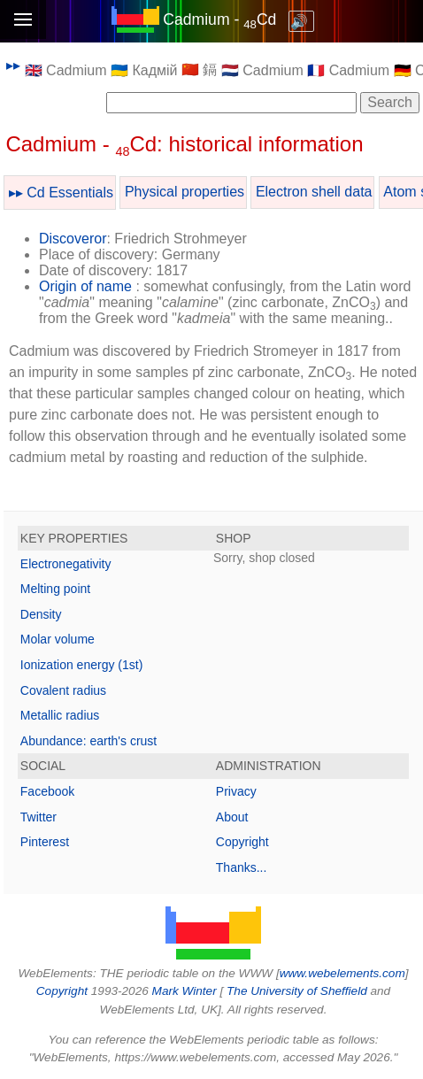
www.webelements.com (342, 973)
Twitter (38, 817)
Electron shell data (314, 191)
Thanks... (241, 867)
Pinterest (44, 842)
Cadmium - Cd (219, 19)
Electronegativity (66, 564)
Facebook (47, 791)
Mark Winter (184, 991)
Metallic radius (59, 715)
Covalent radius (63, 690)
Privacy (236, 791)
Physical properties (184, 191)
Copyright (242, 842)
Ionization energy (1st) (81, 665)
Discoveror (72, 238)
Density (41, 614)
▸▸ (13, 65)
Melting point (55, 589)
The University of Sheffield (298, 991)
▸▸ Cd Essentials (61, 192)
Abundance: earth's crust (88, 741)
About (232, 817)
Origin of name (85, 286)
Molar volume (57, 639)
